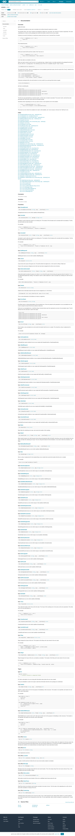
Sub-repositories (36, 821)
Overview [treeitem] (4, 26)
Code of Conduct (51, 828)
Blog (49, 821)
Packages (61, 1)
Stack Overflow (21, 823)
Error (24, 747)
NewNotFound (24, 497)
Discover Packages (4, 4)
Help (19, 826)
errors (39, 4)
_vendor (23, 4)
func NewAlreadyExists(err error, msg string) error (28, 148)
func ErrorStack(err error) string (24, 124)
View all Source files (69, 802)
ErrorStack (23, 299)
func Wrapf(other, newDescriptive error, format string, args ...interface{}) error (34, 177)
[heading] (4, 2)
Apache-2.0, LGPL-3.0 (31, 9)
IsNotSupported (24, 393)
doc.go (19, 805)
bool (35, 339)
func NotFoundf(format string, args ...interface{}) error (29, 164)
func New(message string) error (24, 146)
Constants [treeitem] (5, 30)
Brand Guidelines (51, 826)
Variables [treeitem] (4, 32)
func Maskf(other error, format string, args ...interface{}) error (30, 143)
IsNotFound (23, 369)
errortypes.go (35, 805)
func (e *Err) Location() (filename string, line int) (30, 185)
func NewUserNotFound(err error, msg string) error (28, 162)
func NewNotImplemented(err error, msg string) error (29, 155)
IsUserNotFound (25, 417)
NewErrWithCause (25, 710)
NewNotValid (24, 529)
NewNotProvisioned (25, 513)
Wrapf (22, 652)
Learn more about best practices (55, 12)
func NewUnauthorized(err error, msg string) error (28, 160)
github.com (31, 4)
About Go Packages (36, 823)
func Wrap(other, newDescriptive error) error (27, 176)
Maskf (22, 433)
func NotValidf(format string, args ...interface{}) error (28, 170)
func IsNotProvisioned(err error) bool (25, 135)
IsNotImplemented (25, 377)
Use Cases (5, 819)
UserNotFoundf (24, 627)
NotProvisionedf (25, 577)
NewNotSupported (25, 521)
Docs (54, 1)
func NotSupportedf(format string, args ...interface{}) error (30, 169)
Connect (65, 817)
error (47, 209)
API (19, 825)
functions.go (34, 806)
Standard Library (36, 819)
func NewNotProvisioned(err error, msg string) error (28, 156)
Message (25, 763)
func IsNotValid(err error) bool (24, 138)
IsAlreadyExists (24, 337)
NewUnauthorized (25, 537)
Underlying (26, 790)
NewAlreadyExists (25, 465)
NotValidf (23, 593)
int (37, 775)
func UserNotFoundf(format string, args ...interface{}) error (30, 174)
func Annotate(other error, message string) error (28, 115)
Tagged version (34, 12)
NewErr (22, 684)
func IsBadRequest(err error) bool (25, 128)
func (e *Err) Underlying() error (26, 191)
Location (25, 755)
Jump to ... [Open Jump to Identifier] (4, 21)
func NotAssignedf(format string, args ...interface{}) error (29, 163)
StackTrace (26, 781)
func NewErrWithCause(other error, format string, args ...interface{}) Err (34, 181)
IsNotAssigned (24, 361)
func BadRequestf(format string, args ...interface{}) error (29, 118)
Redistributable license (23, 12)
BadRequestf (24, 250)
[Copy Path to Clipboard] (41, 4)
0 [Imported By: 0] (46, 9)
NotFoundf (23, 561)
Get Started (21, 817)
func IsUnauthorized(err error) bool (25, 139)
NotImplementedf (25, 569)
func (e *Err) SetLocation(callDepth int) (28, 188)
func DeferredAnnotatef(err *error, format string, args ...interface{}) (31, 121)
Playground (20, 819)
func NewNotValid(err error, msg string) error (27, 159)
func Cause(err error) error (23, 120)
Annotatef (23, 233)
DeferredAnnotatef (25, 268)
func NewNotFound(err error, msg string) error (27, 153)
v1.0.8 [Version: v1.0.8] (4, 9)
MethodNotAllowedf (25, 443)
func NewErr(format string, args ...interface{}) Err (30, 180)
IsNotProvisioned (25, 385)
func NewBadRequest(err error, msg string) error (28, 149)
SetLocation (26, 773)
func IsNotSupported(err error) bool (25, 136)
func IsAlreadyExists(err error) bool (25, 127)
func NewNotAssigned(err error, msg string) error (28, 152)
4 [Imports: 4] (40, 9)
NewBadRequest (25, 473)
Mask (22, 425)
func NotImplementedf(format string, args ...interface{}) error (30, 166)
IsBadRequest (24, 345)
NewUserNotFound (25, 545)
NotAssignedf (24, 553)
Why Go (42, 1)
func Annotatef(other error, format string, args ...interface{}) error (31, 117)
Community (69, 1)
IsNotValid (23, 401)
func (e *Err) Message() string (26, 187)
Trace (22, 601)
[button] (15, 12)
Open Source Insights (12, 16)
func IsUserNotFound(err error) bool (25, 141)
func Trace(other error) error (24, 171)
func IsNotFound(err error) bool (24, 132)
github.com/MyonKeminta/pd (15, 4)
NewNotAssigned (25, 489)
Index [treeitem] (4, 28)
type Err (19, 178)
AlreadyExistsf (24, 207)
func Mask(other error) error (24, 142)
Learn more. (57, 833)
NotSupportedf (24, 585)
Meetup (64, 826)
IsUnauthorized (24, 409)
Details (22, 285)
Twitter (64, 819)
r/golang (64, 825)
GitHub (64, 821)
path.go (47, 805)
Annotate (23, 215)
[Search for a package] (22, 2)
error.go (19, 806)
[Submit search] (38, 2)
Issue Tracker (50, 823)
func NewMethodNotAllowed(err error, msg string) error (29, 150)
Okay (62, 833)
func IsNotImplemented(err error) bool (26, 134)
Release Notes (50, 825)
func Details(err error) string (23, 122)
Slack (64, 823)
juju (35, 4)
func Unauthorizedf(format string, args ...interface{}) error (30, 173)
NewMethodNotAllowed (26, 481)
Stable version (43, 12)
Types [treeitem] (4, 35)
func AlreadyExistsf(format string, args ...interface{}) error (30, 114)
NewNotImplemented (26, 505)
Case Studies (5, 821)
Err (21, 671)
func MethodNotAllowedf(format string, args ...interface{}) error (31, 145)
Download (50, 819)
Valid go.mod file (12, 12)
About (49, 817)
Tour (19, 821)
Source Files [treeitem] (5, 38)
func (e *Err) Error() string (25, 184)
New (22, 451)
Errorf (22, 321)
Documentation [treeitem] (6, 24)
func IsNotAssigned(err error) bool (25, 131)
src (27, 4)
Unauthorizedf (24, 619)
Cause (22, 258)
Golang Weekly (65, 828)
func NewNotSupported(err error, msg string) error (28, 157)
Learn (49, 1)
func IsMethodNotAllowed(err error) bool (26, 129)
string (33, 209)
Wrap (22, 635)
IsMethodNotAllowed (26, 353)
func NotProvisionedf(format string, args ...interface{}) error (30, 167)
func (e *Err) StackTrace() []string (27, 189)
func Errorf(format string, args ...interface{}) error (28, 125)
